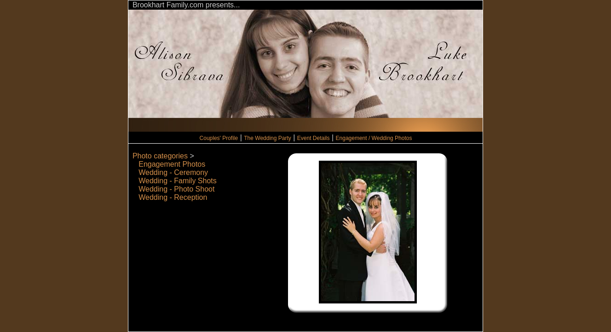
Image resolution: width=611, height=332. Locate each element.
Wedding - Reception (172, 197)
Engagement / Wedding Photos (374, 138)
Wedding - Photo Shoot (176, 189)
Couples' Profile (219, 138)
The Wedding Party (267, 138)
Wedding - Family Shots (177, 181)
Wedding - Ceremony (173, 172)
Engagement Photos (171, 164)
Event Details (313, 138)
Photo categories (160, 156)
